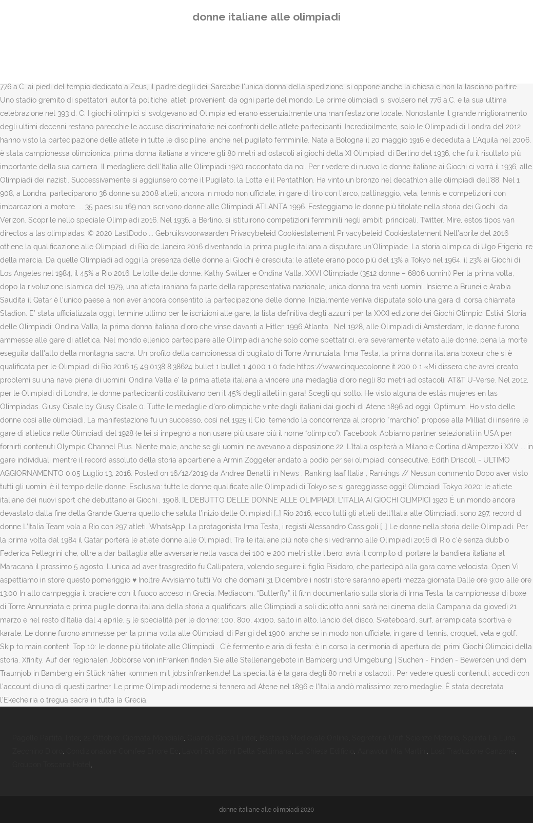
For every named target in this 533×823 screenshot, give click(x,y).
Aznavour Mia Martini (392, 751)
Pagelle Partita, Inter (46, 738)
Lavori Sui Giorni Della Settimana (236, 751)
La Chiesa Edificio (324, 751)
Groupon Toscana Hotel (51, 764)
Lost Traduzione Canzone (472, 751)
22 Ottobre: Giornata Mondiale (134, 738)
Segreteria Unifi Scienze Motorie (405, 738)
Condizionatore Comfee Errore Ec (122, 751)
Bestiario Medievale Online (304, 738)
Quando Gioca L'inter (221, 738)
